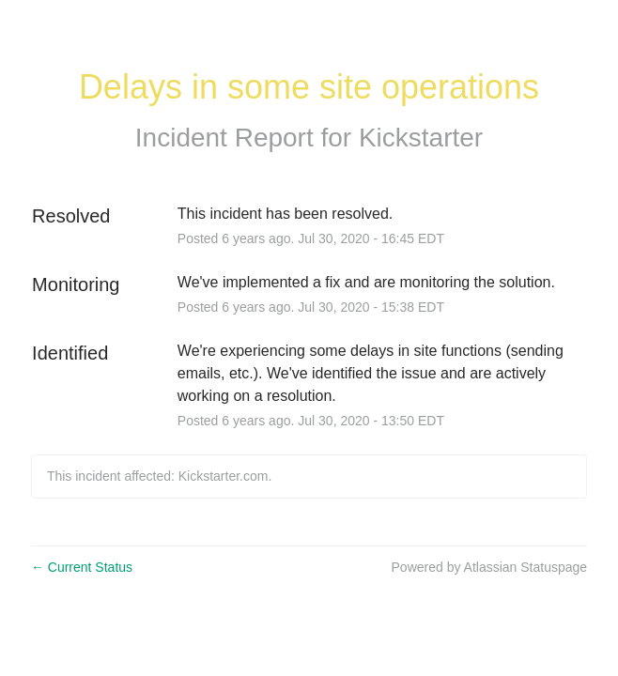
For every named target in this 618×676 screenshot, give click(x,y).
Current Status (81, 567)
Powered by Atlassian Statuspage (490, 567)
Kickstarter (421, 137)
